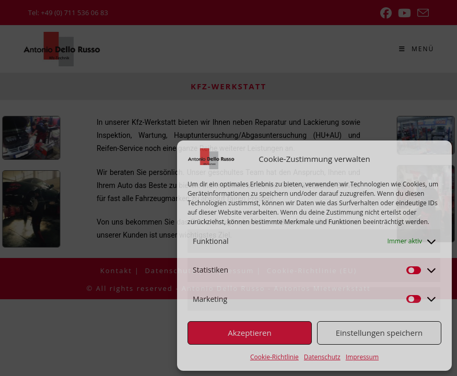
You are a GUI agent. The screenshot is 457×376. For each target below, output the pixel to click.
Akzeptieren (249, 332)
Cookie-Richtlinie (274, 356)
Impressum (362, 356)
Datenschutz (322, 356)
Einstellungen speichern (379, 332)
